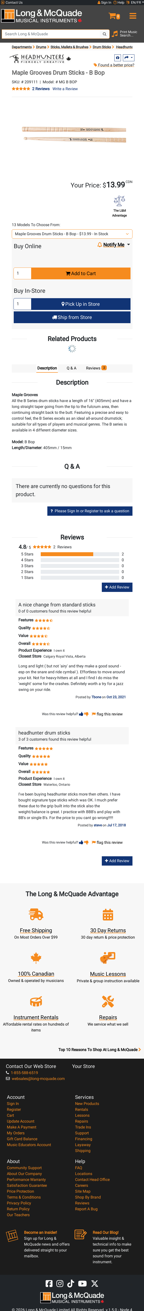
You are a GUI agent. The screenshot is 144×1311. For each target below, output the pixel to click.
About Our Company (24, 1173)
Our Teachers (18, 1215)
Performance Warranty (26, 1179)
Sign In (13, 1103)
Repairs (81, 1121)
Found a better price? (114, 65)
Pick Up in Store (81, 304)
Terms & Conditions (24, 1197)
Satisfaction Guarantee (27, 1185)
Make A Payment (21, 1127)
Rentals (81, 1109)
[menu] (132, 13)
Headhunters (126, 47)
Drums (41, 47)
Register (14, 1109)
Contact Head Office (92, 1179)
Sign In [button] (104, 2)
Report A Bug (86, 1209)
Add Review (117, 587)
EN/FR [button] (133, 2)
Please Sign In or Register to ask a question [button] (90, 511)
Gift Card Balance (22, 1139)
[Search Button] (105, 34)
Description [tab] (47, 368)
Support (82, 1133)
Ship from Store (72, 317)
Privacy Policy (19, 1203)
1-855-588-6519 (22, 1072)
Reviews (82, 1203)
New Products (87, 1103)
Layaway (83, 1144)
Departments (22, 47)
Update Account (20, 1121)
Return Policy (18, 1209)
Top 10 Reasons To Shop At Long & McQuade (99, 1050)
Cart (10, 1115)
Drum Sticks (102, 47)
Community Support (24, 1167)
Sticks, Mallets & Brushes (69, 47)
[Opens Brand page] (40, 58)
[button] (108, 13)
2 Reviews (41, 89)
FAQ (78, 1167)
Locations (83, 1173)
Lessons (82, 1115)
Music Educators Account (29, 1144)
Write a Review (65, 88)
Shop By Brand (88, 1197)
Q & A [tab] (71, 368)
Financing (83, 1139)
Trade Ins (83, 1127)
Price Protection (20, 1191)
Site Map (83, 1191)
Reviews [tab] (96, 367)
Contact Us (12, 2)
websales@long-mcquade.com (35, 1078)
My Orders (16, 1133)
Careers (81, 1185)
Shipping (83, 1150)
